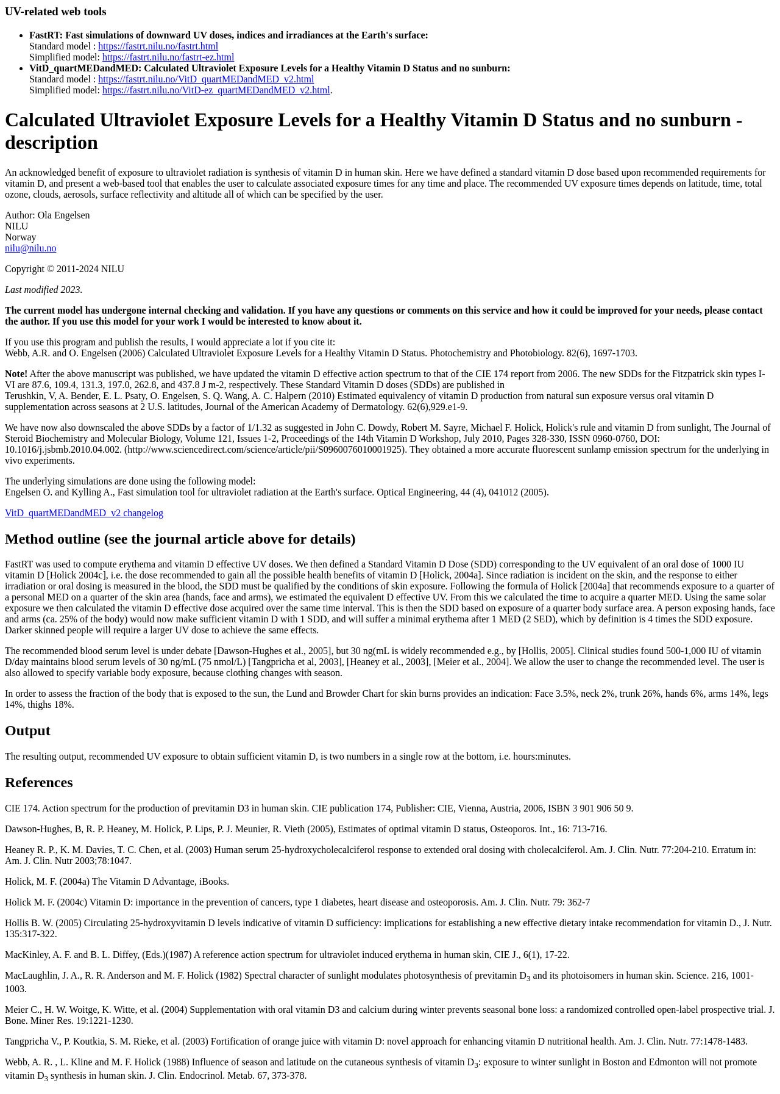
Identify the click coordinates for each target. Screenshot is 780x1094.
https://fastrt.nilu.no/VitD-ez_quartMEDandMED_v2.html (216, 90)
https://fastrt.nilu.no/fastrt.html (158, 46)
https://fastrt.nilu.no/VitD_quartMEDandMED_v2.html (206, 79)
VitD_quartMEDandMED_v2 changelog (84, 513)
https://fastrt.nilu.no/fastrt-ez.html (168, 57)
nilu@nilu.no (31, 248)
